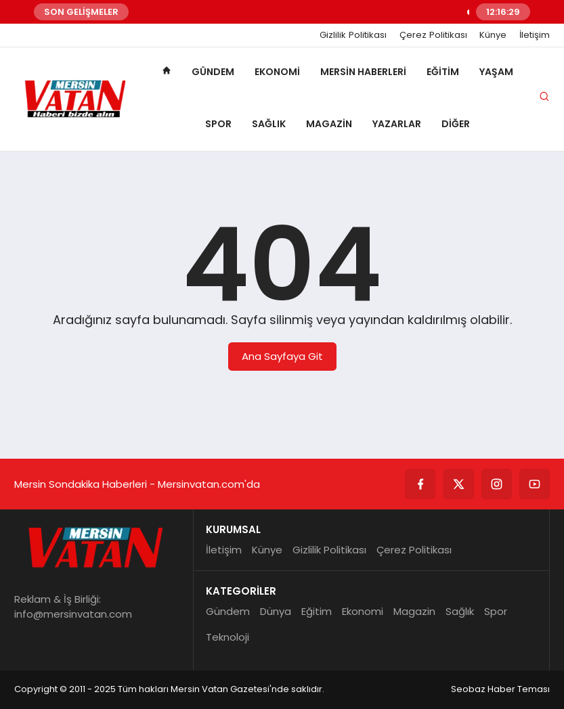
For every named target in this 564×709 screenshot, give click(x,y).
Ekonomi (277, 71)
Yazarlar (396, 124)
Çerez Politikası (433, 35)
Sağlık (269, 124)
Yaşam (496, 71)
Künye (492, 35)
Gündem (213, 71)
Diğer (455, 124)
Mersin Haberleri (363, 71)
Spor (218, 124)
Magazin (329, 124)
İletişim (534, 35)
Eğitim (443, 71)
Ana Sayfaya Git (282, 356)
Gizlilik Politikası (353, 35)
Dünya (275, 611)
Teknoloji (227, 637)
